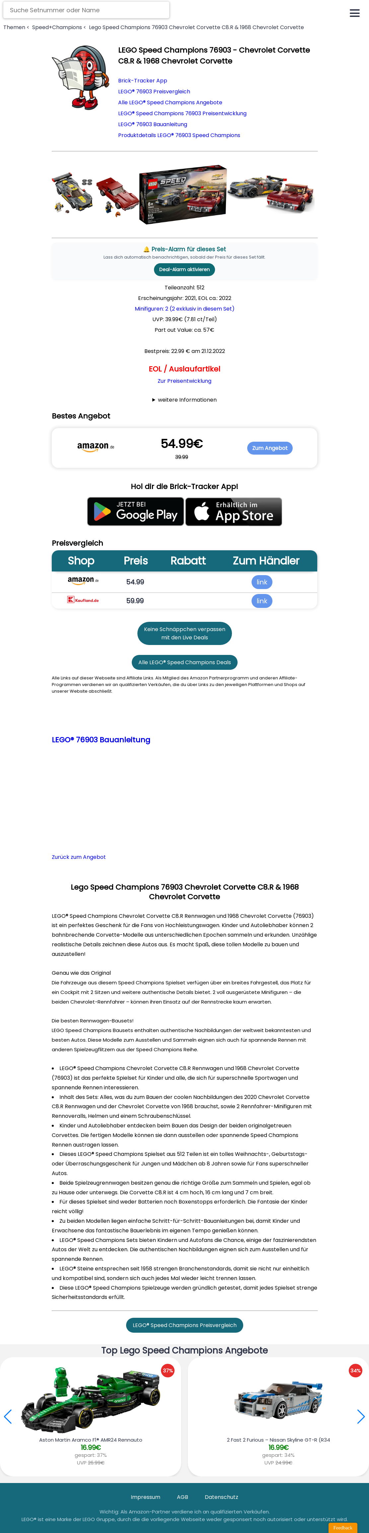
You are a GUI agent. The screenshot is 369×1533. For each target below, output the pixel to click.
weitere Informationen (187, 400)
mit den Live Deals (184, 637)
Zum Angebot (270, 448)
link (262, 582)
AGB (182, 1497)
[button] (361, 1416)
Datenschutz (221, 1497)
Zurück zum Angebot (79, 857)
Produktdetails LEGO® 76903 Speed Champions (179, 135)
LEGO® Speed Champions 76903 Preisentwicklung (182, 113)
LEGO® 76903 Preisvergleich (154, 91)
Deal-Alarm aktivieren (184, 269)
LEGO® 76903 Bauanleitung (152, 124)
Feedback (342, 1527)
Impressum (145, 1497)
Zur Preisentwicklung (184, 381)
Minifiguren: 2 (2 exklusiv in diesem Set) (185, 309)
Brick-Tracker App (142, 80)
